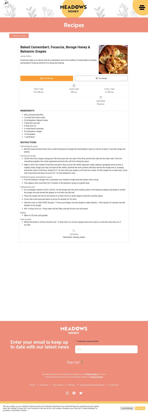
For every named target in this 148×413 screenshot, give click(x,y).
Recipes (71, 384)
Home (32, 384)
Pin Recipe (101, 78)
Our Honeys (58, 384)
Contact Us (114, 384)
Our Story (44, 384)
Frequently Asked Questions (92, 384)
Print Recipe (46, 78)
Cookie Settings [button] (127, 408)
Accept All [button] (140, 408)
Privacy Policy (92, 374)
